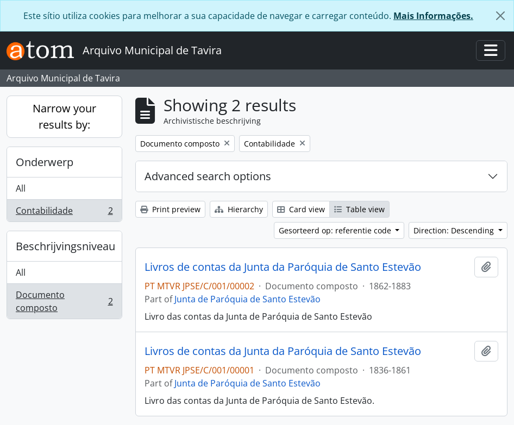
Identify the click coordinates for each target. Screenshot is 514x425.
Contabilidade (64, 212)
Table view (359, 209)
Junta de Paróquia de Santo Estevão (247, 299)
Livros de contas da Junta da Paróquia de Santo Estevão (283, 267)
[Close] (500, 16)
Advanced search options (208, 176)
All (21, 188)
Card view (301, 209)
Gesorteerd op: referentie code (336, 230)
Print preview (170, 209)
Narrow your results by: (64, 116)
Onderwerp (44, 162)
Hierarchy (239, 209)
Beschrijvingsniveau (65, 246)
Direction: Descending (454, 230)
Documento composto (64, 301)
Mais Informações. (433, 16)
